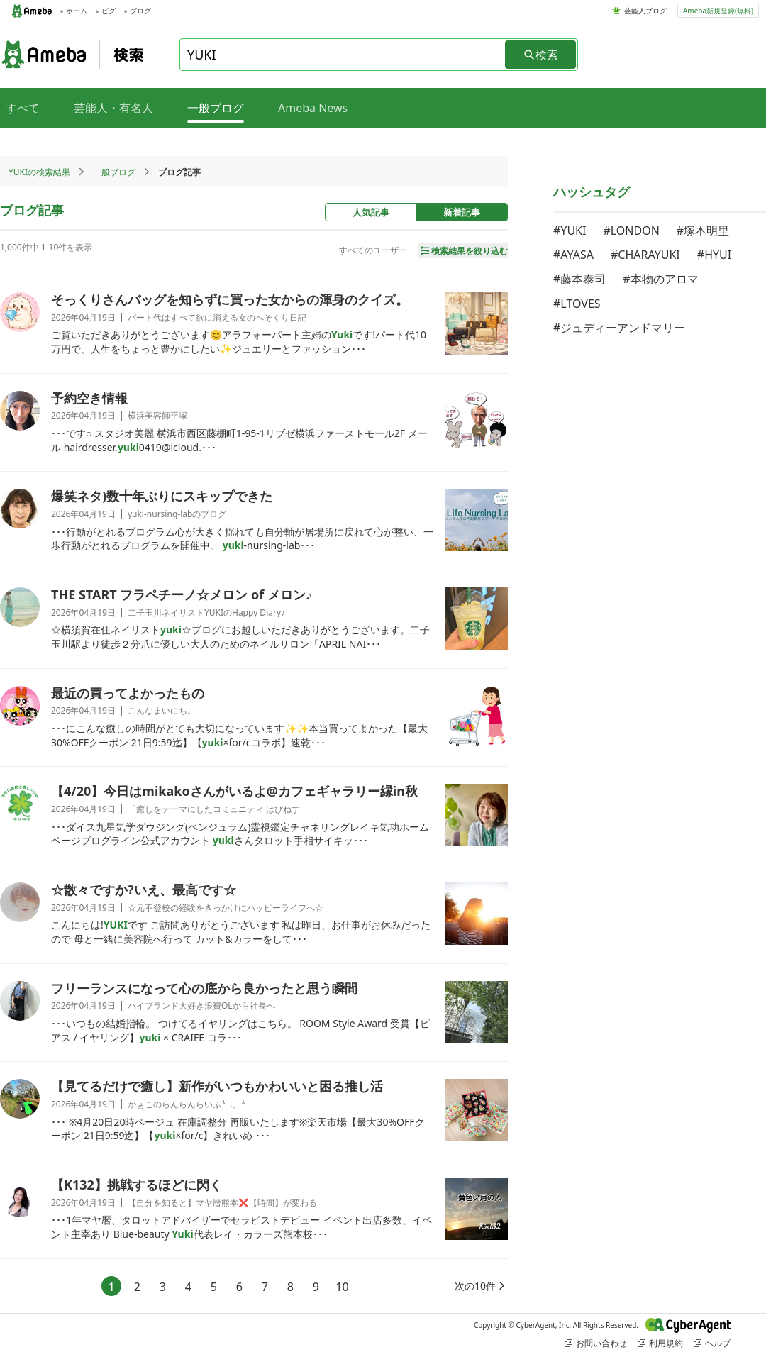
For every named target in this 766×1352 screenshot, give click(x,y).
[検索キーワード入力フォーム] (343, 54)
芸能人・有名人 (113, 108)
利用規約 (660, 1343)
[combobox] (343, 54)
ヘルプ (712, 1343)
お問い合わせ (596, 1343)
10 (341, 1287)
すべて (23, 108)
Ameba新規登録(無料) (718, 11)
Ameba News (313, 108)
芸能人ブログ (645, 11)
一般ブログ (114, 172)
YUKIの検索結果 (39, 172)
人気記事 (371, 212)
